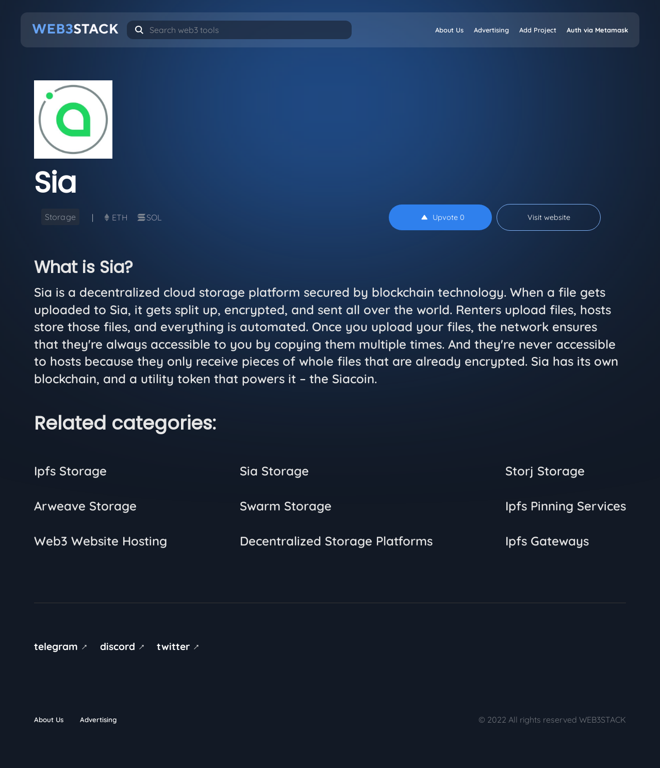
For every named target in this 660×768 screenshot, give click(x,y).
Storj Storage (545, 471)
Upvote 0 (443, 217)
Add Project (537, 30)
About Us (449, 30)
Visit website (548, 217)
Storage (60, 217)
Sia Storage (274, 471)
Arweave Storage (85, 506)
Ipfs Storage (70, 471)
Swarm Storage (286, 506)
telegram (62, 646)
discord (124, 646)
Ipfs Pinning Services (565, 506)
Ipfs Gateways (547, 541)
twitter (180, 646)
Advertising (491, 30)
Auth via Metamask (597, 30)
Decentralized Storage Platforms (336, 541)
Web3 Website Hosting (100, 541)
